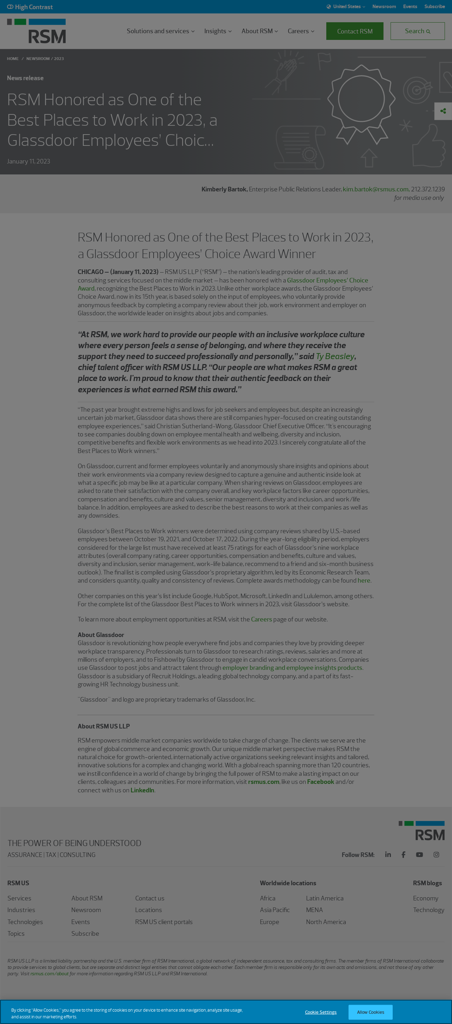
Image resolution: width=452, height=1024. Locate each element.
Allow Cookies (371, 1016)
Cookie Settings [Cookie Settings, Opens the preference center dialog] (321, 1016)
